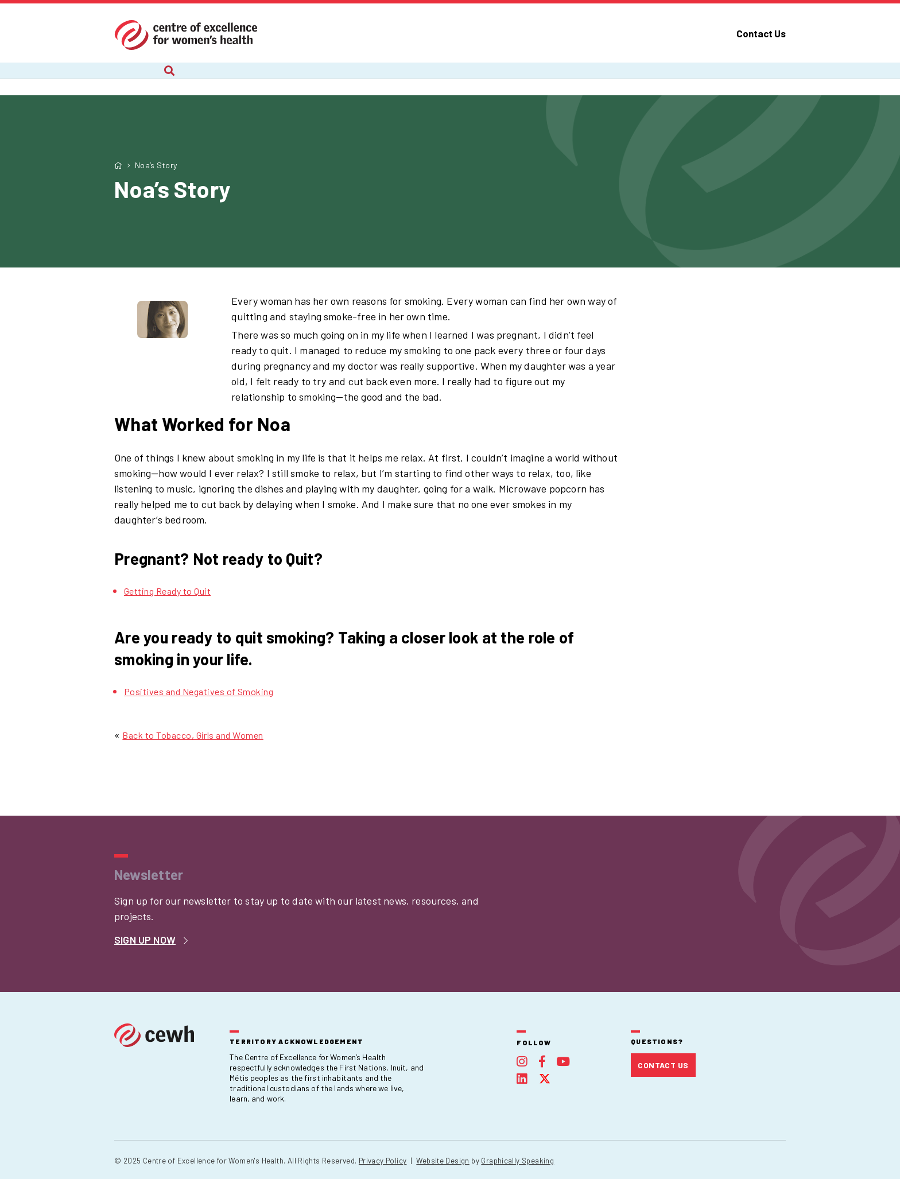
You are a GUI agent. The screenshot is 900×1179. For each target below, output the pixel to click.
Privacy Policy (382, 1160)
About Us (134, 78)
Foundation (701, 78)
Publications (601, 78)
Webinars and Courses (476, 78)
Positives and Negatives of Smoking (198, 691)
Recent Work (351, 78)
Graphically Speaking (517, 1160)
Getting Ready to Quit (167, 590)
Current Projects (238, 78)
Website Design (442, 1160)
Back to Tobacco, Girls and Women (192, 735)
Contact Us (761, 33)
